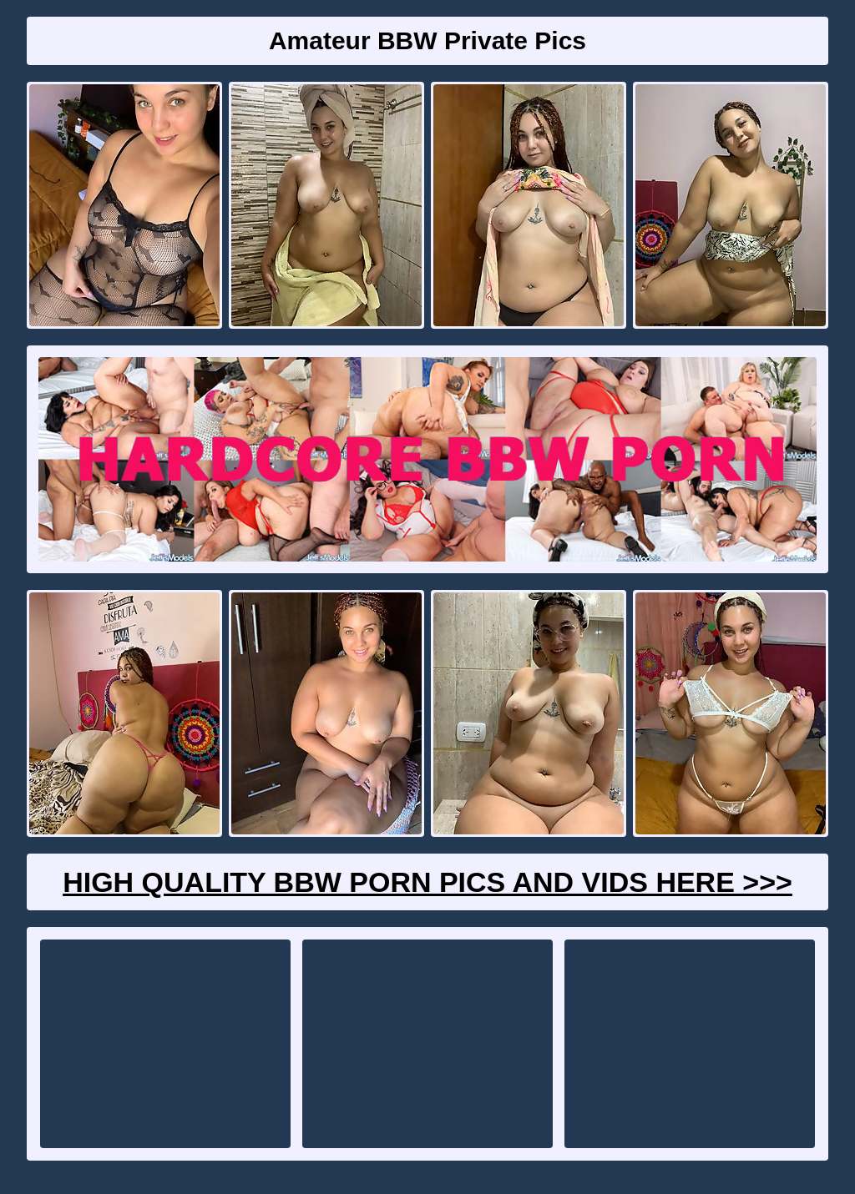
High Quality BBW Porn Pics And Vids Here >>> (427, 882)
